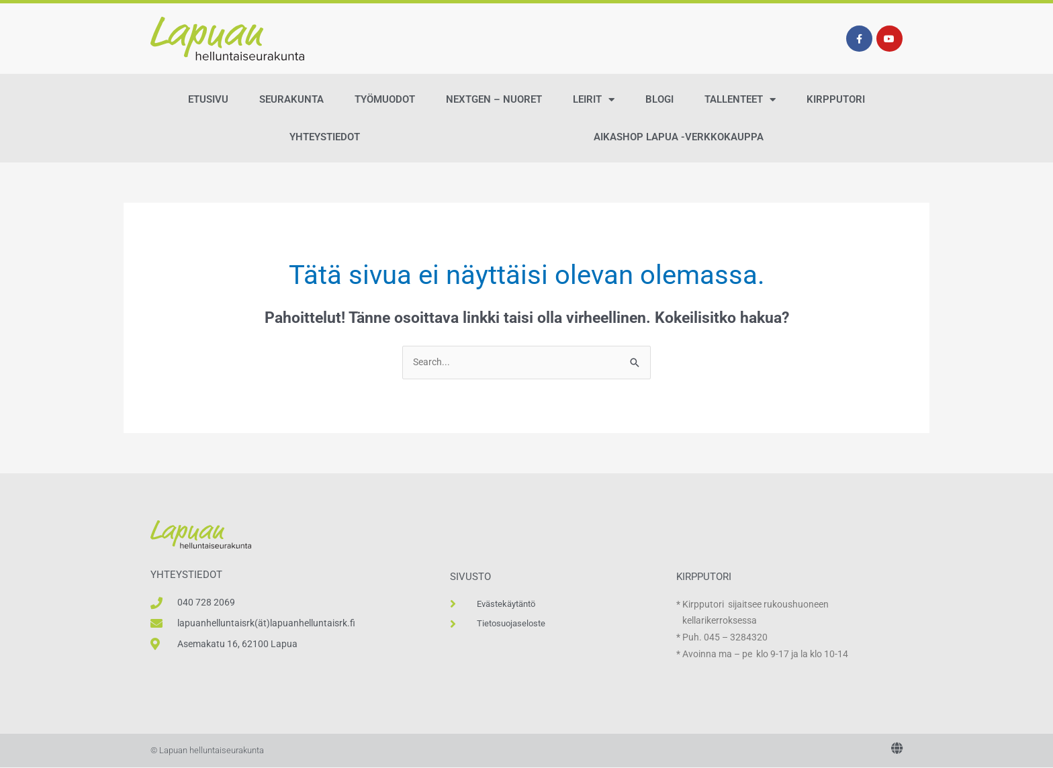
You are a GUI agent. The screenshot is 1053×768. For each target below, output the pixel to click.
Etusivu (208, 99)
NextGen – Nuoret (494, 99)
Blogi (659, 99)
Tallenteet (740, 99)
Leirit (593, 99)
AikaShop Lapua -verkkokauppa (679, 137)
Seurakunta (291, 99)
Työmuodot (385, 99)
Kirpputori (836, 99)
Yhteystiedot (324, 137)
